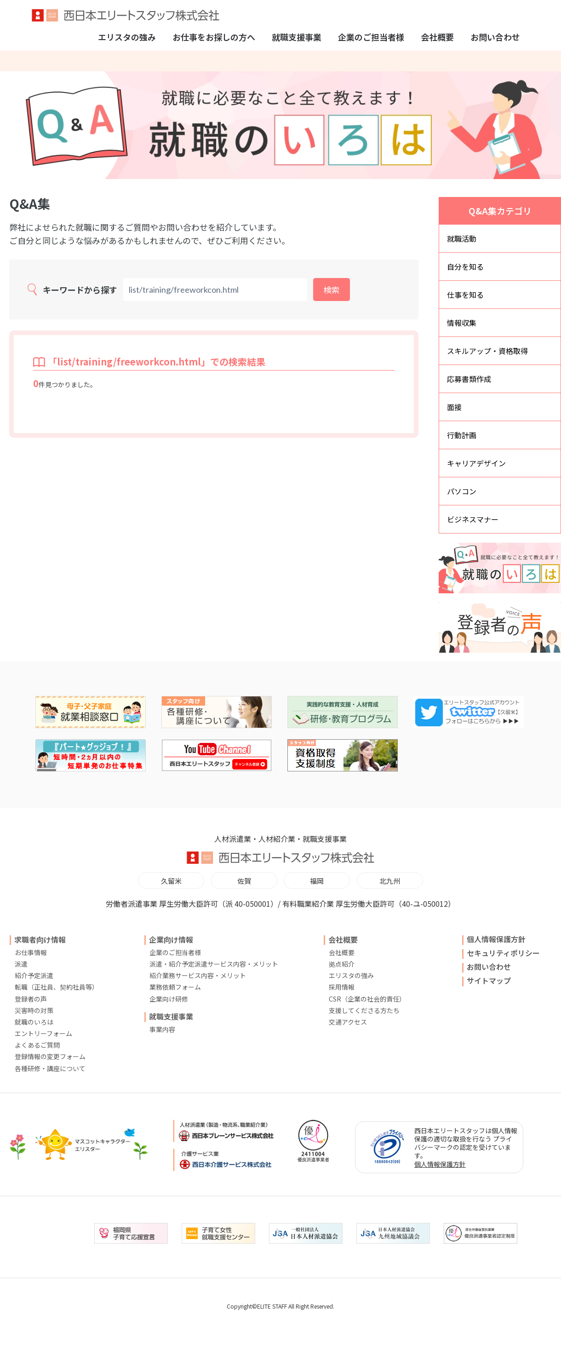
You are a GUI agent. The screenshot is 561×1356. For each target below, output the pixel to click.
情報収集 (461, 322)
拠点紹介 (342, 963)
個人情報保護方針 (496, 939)
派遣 (21, 963)
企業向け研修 (168, 998)
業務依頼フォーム (175, 986)
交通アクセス (348, 1021)
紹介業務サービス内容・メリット (197, 975)
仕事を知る (465, 294)
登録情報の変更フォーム (50, 1056)
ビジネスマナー (472, 519)
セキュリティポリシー (503, 952)
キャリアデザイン (476, 463)
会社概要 (437, 37)
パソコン (461, 491)
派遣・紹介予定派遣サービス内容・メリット (213, 963)
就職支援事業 (296, 37)
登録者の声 (31, 998)
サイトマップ (489, 980)
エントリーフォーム (43, 1033)
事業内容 (162, 1029)
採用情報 (342, 986)
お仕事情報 (31, 952)
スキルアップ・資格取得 (487, 350)
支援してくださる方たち (364, 1010)
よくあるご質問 (37, 1044)
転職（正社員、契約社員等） (56, 986)
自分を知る (465, 266)
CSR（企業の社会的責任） (367, 998)
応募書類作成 (469, 378)
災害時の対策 (34, 1010)
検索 (331, 290)
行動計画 (461, 434)
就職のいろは (34, 1021)
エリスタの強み (127, 37)
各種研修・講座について (50, 1068)
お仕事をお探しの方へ (213, 37)
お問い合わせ (495, 37)
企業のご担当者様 (371, 37)
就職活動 (461, 238)
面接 (454, 406)
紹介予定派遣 (34, 975)
